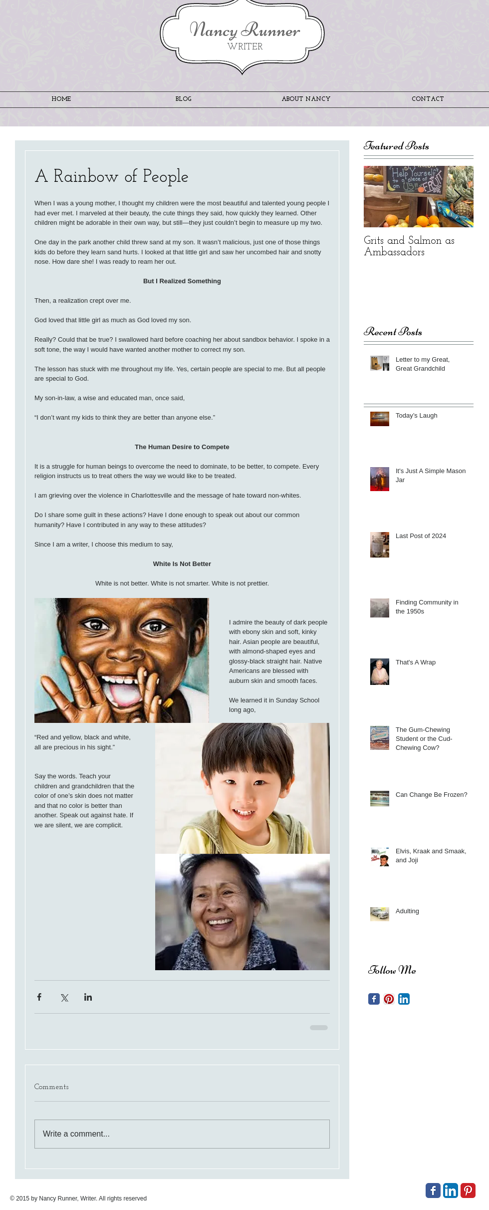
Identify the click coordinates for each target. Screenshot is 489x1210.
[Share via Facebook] (39, 997)
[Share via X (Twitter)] (63, 997)
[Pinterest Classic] (468, 1190)
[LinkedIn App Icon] (404, 999)
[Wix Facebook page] (433, 1190)
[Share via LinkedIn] (88, 997)
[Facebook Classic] (374, 999)
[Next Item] (457, 196)
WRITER (245, 47)
